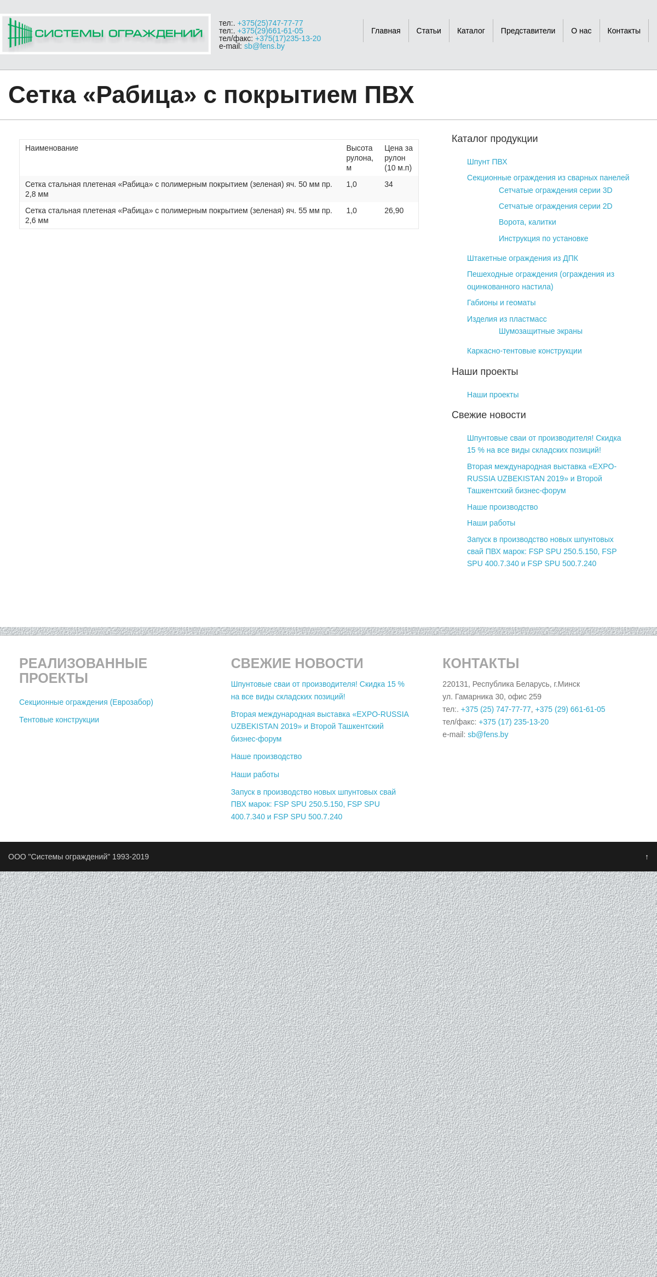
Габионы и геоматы (501, 302)
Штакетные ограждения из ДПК (522, 258)
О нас (581, 30)
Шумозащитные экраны (541, 331)
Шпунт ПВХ (487, 161)
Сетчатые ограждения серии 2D (556, 206)
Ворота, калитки (527, 222)
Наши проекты (493, 394)
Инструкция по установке (543, 238)
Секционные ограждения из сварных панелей (548, 177)
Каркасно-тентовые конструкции (524, 350)
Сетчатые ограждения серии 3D (556, 190)
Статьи (429, 30)
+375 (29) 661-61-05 (570, 709)
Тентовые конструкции (59, 719)
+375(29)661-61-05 (270, 30)
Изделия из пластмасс (507, 319)
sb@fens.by (264, 46)
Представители (528, 30)
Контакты (624, 30)
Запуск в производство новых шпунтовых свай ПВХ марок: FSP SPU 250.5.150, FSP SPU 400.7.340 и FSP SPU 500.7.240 (541, 551)
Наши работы (491, 522)
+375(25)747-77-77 (270, 23)
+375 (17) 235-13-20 (514, 721)
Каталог (471, 30)
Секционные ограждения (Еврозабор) (86, 702)
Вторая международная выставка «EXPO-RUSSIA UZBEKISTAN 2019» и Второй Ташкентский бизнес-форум (541, 478)
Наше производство (502, 507)
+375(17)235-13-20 (288, 38)
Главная (385, 30)
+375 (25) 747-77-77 (496, 709)
